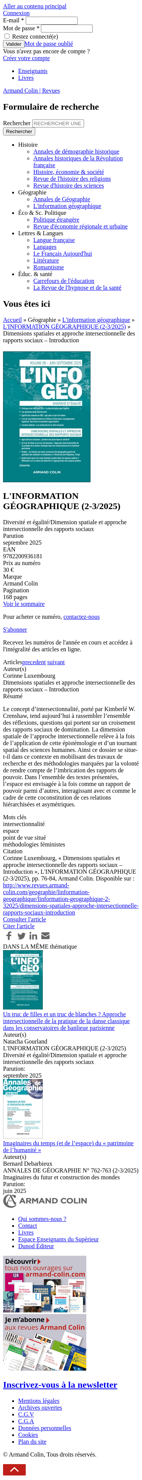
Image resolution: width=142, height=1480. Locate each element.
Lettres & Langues (40, 233)
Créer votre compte (26, 58)
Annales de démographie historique (76, 151)
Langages (44, 247)
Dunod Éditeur (36, 1246)
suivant (56, 662)
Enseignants (32, 71)
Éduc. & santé (35, 274)
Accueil (12, 320)
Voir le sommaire (24, 604)
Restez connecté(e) (35, 36)
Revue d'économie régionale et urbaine (80, 226)
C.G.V (26, 1414)
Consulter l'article (24, 919)
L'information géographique (67, 206)
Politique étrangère (56, 219)
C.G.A (26, 1421)
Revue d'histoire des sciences (68, 185)
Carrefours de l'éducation (63, 281)
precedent (34, 662)
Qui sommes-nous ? (42, 1219)
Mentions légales (38, 1401)
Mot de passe (21, 28)
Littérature (46, 260)
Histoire (28, 144)
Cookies (28, 1435)
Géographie (32, 192)
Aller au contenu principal (35, 6)
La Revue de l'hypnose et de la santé (77, 287)
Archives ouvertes (40, 1407)
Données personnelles (44, 1428)
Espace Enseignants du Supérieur (58, 1239)
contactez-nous (81, 616)
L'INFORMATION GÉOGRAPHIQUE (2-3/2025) (64, 326)
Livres (26, 78)
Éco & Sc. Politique (42, 213)
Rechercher (17, 123)
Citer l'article (18, 926)
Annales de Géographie (61, 199)
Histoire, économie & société (68, 172)
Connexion (16, 13)
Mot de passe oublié (49, 43)
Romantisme (48, 267)
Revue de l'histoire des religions (72, 178)
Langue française (54, 240)
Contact (27, 1225)
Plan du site (32, 1441)
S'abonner (15, 629)
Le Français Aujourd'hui (62, 253)
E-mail (13, 20)
